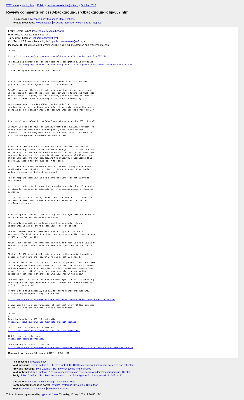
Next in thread (83, 22)
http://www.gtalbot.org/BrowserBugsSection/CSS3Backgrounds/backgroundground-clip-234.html (61, 299)
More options (67, 19)
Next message (44, 22)
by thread (67, 385)
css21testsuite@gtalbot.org (48, 31)
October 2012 (88, 5)
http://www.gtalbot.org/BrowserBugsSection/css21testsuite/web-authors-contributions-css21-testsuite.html (70, 347)
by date (56, 385)
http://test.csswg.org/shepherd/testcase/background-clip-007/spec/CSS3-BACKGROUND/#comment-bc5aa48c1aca (70, 64)
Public (40, 5)
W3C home (12, 5)
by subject (79, 385)
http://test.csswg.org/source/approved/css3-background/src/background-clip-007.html (58, 56)
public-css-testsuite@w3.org (62, 5)
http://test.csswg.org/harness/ (26, 339)
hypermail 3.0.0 (49, 394)
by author (92, 385)
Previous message (63, 22)
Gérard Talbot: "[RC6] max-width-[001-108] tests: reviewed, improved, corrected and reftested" (82, 365)
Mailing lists (27, 5)
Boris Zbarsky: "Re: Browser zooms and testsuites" (64, 368)
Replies (97, 22)
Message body (38, 19)
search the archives (58, 388)
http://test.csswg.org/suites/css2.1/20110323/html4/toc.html (44, 330)
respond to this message (41, 381)
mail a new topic (66, 381)
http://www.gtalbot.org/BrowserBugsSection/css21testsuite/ (42, 322)
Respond (53, 19)
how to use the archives (32, 388)
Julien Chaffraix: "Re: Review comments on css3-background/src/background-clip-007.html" (80, 372)
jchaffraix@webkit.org (45, 38)
